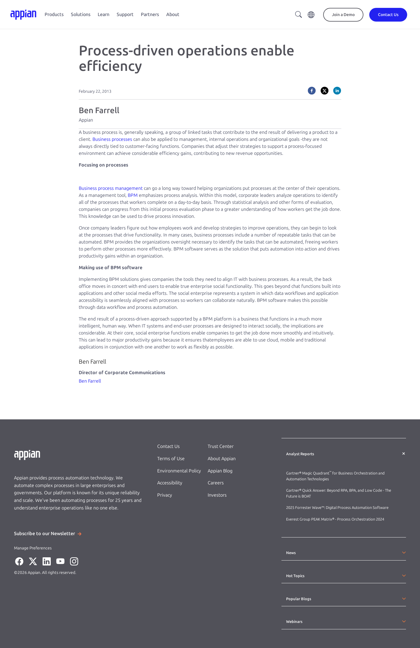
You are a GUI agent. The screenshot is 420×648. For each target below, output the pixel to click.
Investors (217, 495)
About (172, 14)
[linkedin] (337, 91)
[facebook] (312, 91)
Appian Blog (220, 471)
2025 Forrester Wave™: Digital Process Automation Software (337, 507)
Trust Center (221, 446)
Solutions (80, 14)
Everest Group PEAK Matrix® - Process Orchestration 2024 (335, 519)
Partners (150, 14)
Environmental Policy (179, 471)
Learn (103, 14)
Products (54, 14)
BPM (133, 195)
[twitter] (325, 91)
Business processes (112, 139)
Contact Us (168, 446)
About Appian (222, 458)
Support (125, 14)
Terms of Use (171, 458)
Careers (216, 483)
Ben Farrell (90, 381)
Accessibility (169, 483)
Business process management (111, 188)
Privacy (164, 495)
